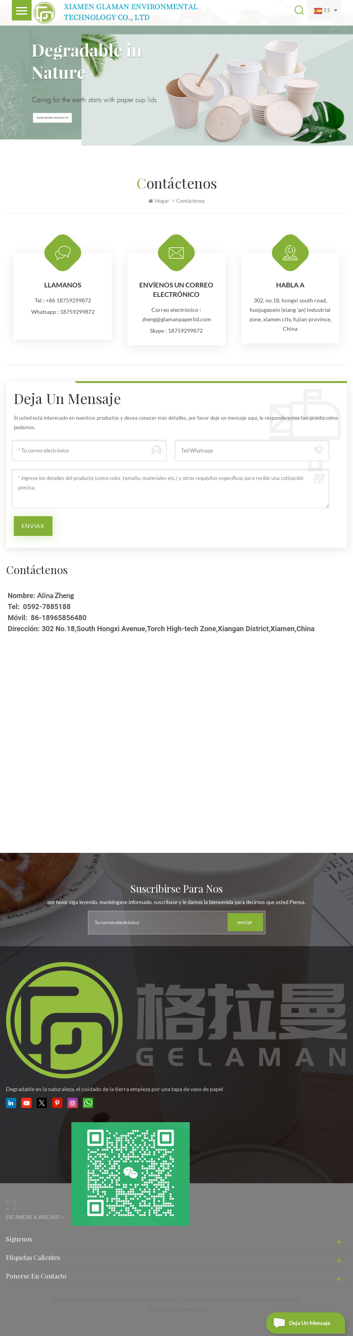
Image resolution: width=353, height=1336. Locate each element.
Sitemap (276, 1300)
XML (294, 1300)
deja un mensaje (298, 1323)
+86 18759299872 (68, 300)
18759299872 (77, 311)
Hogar (158, 201)
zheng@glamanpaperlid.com (176, 319)
